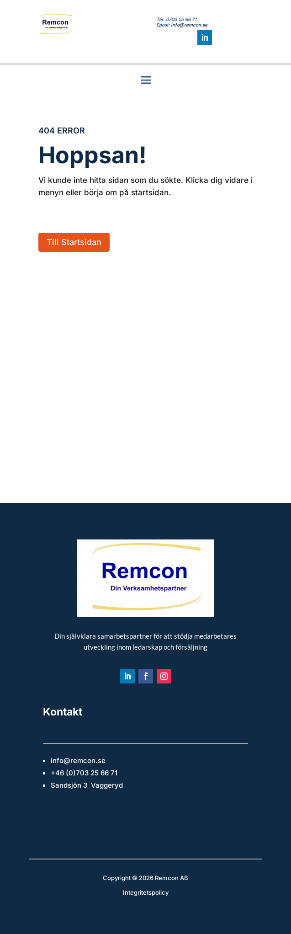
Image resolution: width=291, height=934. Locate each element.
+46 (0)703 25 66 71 (84, 773)
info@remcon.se (189, 24)
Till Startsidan (74, 242)
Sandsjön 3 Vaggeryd (87, 785)
